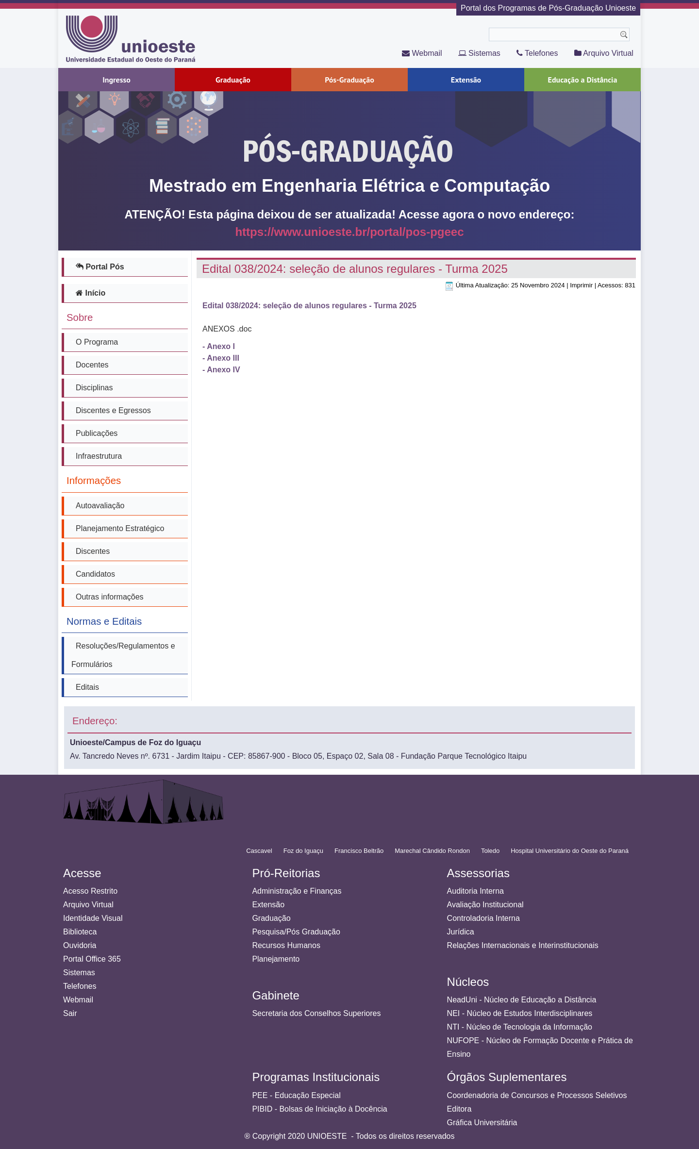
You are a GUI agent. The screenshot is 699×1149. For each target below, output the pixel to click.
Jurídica (460, 932)
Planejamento (276, 959)
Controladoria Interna (483, 918)
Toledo (490, 850)
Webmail (422, 53)
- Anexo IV (221, 370)
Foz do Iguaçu (303, 850)
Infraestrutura (99, 456)
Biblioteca (80, 932)
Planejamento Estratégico (120, 528)
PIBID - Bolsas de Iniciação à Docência (319, 1109)
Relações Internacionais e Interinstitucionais (523, 945)
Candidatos (95, 574)
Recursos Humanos (286, 945)
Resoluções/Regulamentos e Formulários (123, 655)
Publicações (96, 433)
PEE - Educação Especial (296, 1095)
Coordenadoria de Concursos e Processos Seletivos (537, 1095)
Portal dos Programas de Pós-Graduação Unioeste (548, 8)
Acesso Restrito (90, 891)
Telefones (537, 53)
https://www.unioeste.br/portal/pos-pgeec (349, 232)
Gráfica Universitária (482, 1122)
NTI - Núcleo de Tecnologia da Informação (519, 1027)
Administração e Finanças (296, 891)
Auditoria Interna (475, 891)
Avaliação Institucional (485, 904)
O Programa (97, 342)
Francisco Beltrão (358, 850)
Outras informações (110, 597)
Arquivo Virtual (603, 53)
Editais (87, 687)
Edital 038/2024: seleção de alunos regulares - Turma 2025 (355, 268)
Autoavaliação (100, 505)
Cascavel (259, 850)
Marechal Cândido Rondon (432, 850)
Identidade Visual (92, 918)
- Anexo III (220, 358)
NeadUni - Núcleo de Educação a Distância (522, 1000)
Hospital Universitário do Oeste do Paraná (570, 850)
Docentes (92, 365)
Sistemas (479, 53)
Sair (70, 1013)
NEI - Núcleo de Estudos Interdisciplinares (520, 1013)
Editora (459, 1109)
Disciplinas (94, 387)
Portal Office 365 (92, 959)
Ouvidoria (79, 945)
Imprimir (581, 285)
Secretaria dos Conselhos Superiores (316, 1013)
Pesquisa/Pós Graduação (296, 932)
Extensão (268, 904)
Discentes (93, 551)
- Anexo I (218, 346)
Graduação (271, 918)
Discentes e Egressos (113, 410)
